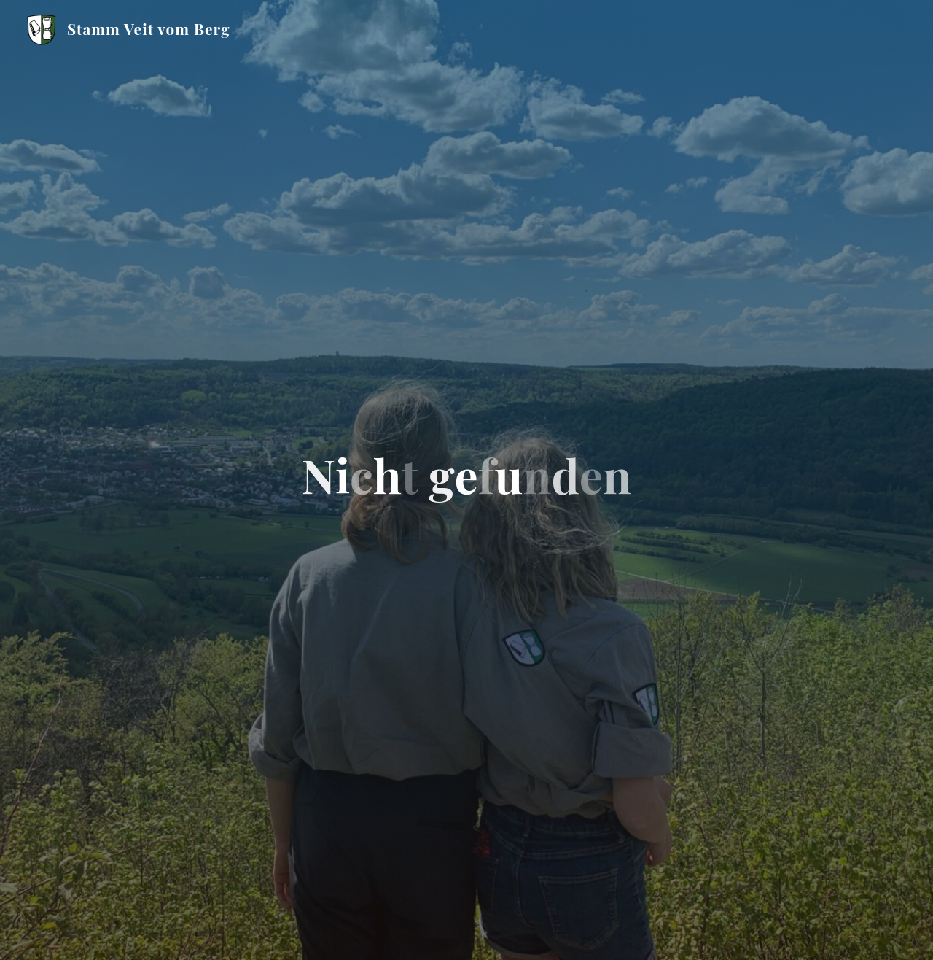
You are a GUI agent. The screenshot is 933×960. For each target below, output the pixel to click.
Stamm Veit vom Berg (151, 28)
